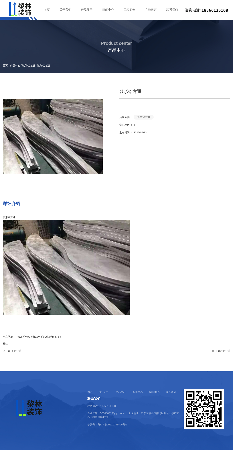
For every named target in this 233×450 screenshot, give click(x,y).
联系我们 (172, 9)
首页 (47, 9)
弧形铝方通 (224, 350)
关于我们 (65, 9)
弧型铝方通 (28, 65)
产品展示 (86, 9)
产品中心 (15, 65)
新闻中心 (108, 9)
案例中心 (154, 392)
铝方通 (17, 350)
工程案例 (129, 9)
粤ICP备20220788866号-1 (112, 424)
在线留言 (151, 9)
